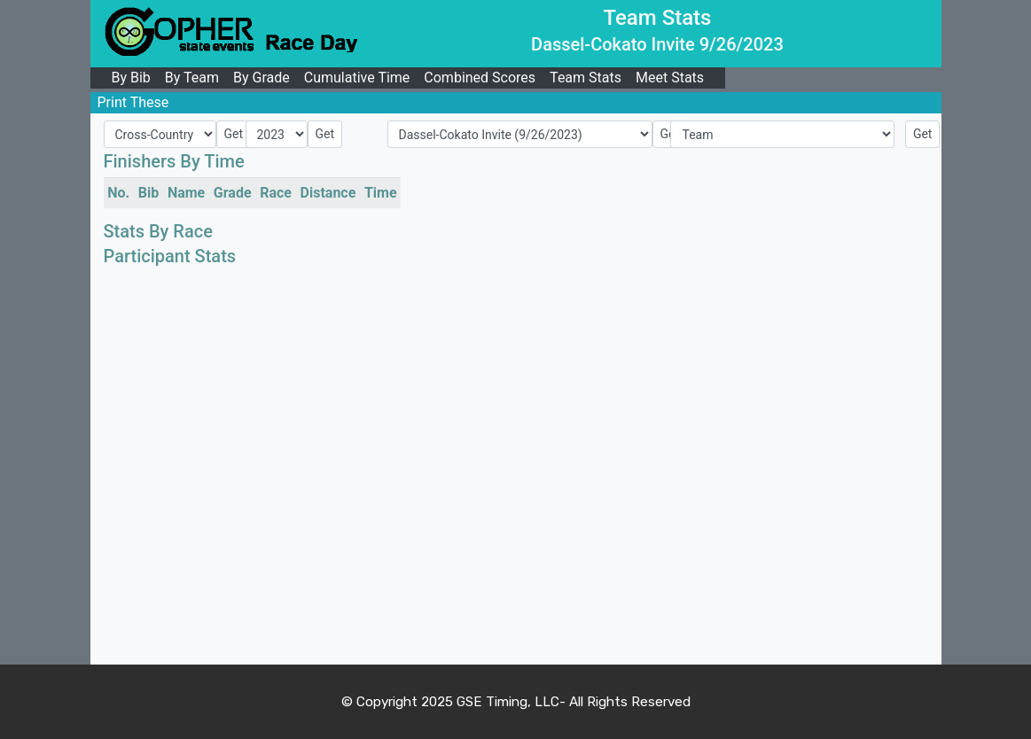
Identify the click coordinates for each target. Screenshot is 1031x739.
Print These (133, 102)
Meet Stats (670, 77)
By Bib (131, 77)
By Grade (261, 77)
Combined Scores (479, 77)
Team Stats (585, 77)
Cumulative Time (357, 77)
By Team (192, 77)
